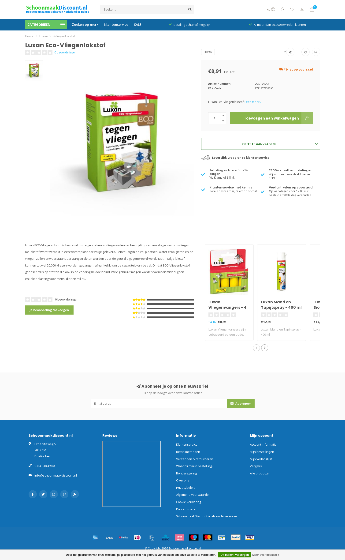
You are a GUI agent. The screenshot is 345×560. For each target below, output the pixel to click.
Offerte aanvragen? (279, 144)
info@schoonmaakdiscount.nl (55, 475)
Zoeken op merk (85, 24)
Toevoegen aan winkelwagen (278, 118)
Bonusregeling (186, 473)
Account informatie (263, 444)
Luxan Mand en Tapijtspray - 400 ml (281, 304)
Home (29, 36)
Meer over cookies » (265, 554)
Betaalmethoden (188, 452)
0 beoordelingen (65, 52)
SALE (137, 24)
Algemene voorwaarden (193, 494)
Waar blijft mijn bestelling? (194, 466)
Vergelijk (256, 466)
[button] (256, 347)
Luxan (208, 52)
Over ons (182, 480)
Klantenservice (116, 24)
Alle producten (260, 473)
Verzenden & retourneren (194, 459)
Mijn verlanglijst (261, 459)
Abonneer (240, 403)
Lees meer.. (253, 102)
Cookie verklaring (188, 502)
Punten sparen (186, 509)
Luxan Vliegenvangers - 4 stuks (227, 307)
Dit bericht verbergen (235, 554)
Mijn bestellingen (262, 452)
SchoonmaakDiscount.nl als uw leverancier (206, 516)
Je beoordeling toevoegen (49, 310)
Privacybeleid (185, 487)
